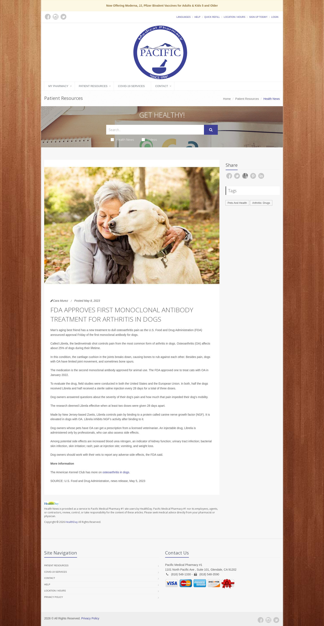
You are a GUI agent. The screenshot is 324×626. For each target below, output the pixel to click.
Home (227, 98)
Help (197, 17)
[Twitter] (276, 620)
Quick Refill (212, 17)
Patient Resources (93, 86)
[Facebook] (260, 620)
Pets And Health (237, 202)
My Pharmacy (58, 86)
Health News (122, 139)
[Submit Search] (211, 130)
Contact (161, 86)
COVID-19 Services (131, 86)
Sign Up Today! (258, 17)
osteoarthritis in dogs (115, 472)
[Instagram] (268, 620)
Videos (149, 139)
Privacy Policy (53, 597)
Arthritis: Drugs (261, 202)
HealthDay (72, 522)
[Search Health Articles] (155, 130)
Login (274, 17)
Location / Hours (234, 17)
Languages (183, 17)
